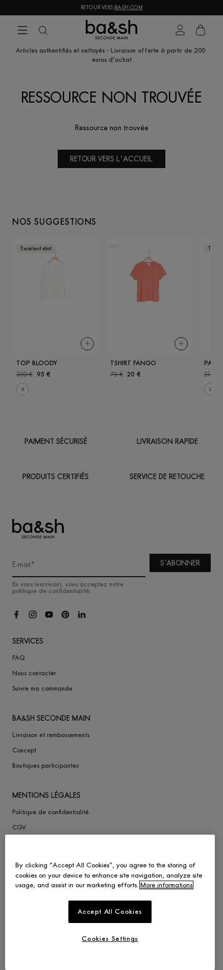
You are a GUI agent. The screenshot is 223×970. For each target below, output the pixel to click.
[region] (110, 902)
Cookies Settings (110, 938)
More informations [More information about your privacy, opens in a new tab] (166, 885)
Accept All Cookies (110, 911)
